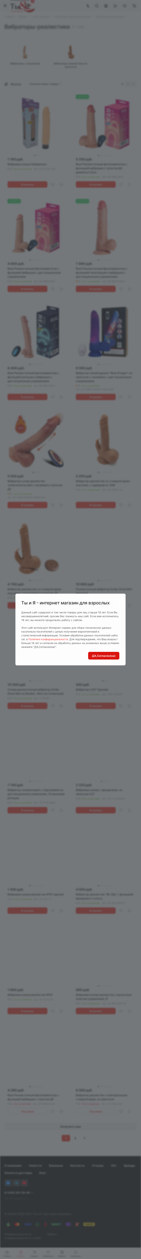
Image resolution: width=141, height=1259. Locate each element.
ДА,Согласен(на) (103, 656)
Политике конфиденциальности (48, 639)
